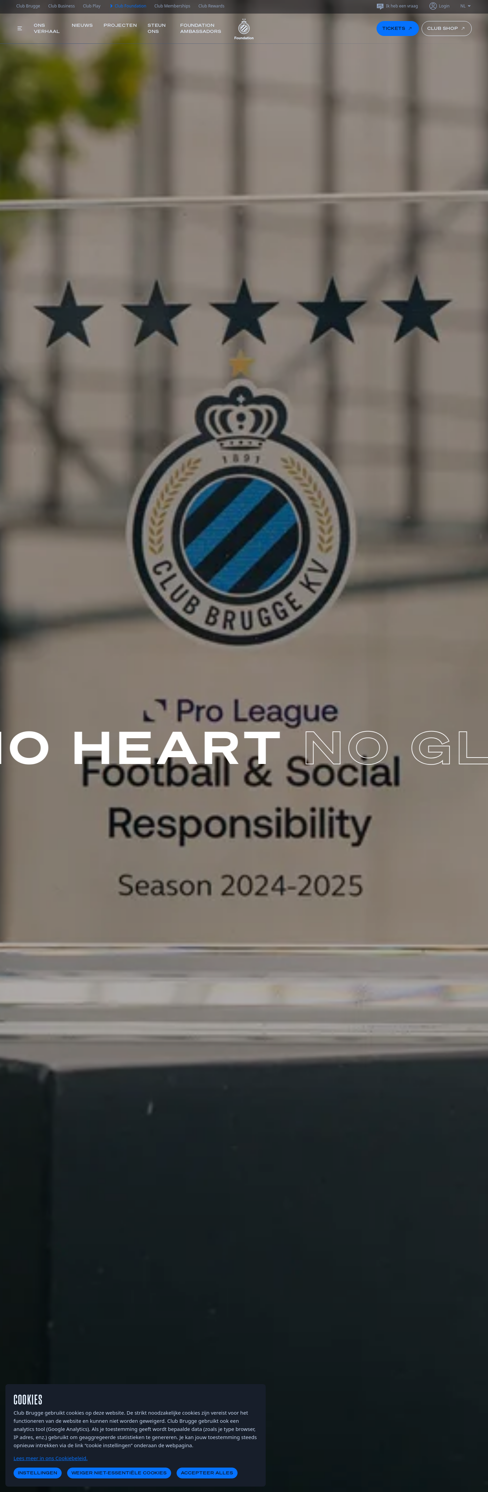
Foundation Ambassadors (201, 28)
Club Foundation (127, 6)
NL (466, 6)
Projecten (120, 25)
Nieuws (82, 25)
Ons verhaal (47, 28)
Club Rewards (212, 6)
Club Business (61, 6)
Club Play (92, 6)
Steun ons (157, 28)
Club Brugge (28, 6)
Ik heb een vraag (397, 6)
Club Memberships (172, 6)
